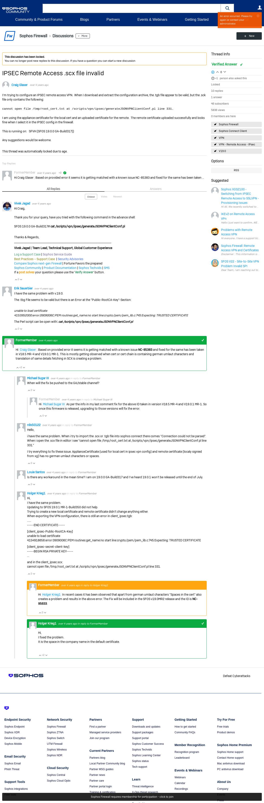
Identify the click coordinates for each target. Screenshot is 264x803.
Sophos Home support (230, 752)
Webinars (180, 777)
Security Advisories (70, 259)
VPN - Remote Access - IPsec (237, 144)
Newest (117, 196)
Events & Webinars (152, 19)
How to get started (185, 726)
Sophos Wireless (57, 749)
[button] (227, 8)
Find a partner (97, 726)
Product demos (226, 732)
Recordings (181, 788)
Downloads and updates (146, 726)
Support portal (140, 738)
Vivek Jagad (22, 203)
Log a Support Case (27, 254)
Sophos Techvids (90, 268)
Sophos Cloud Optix (59, 780)
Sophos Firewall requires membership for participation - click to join (132, 797)
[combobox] (132, 8)
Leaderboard (182, 757)
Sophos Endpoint (14, 726)
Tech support (139, 766)
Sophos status (140, 761)
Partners (113, 19)
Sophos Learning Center (146, 755)
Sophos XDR (12, 732)
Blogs (84, 19)
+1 (216, 78)
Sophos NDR (54, 755)
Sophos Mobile (13, 743)
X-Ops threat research (145, 792)
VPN (221, 138)
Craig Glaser (19, 85)
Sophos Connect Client (233, 131)
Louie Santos (36, 472)
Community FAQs (185, 732)
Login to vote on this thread (217, 71)
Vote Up (16, 279)
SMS (107, 268)
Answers (156, 189)
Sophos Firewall (228, 124)
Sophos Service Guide (57, 254)
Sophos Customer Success (148, 743)
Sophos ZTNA (55, 732)
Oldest (91, 196)
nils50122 (34, 425)
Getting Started (197, 19)
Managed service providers (105, 732)
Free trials (223, 726)
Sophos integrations (16, 788)
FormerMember (91, 378)
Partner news (97, 775)
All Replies (53, 189)
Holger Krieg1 (36, 493)
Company (222, 788)
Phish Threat (11, 769)
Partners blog (97, 757)
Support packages (142, 732)
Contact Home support (230, 757)
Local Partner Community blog (107, 763)
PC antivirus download (230, 769)
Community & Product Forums (38, 19)
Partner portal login (100, 786)
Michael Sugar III (38, 378)
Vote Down (21, 279)
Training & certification (102, 792)
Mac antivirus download (231, 763)
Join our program (99, 738)
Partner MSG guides (101, 769)
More (84, 36)
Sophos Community (27, 268)
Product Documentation (60, 268)
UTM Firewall (55, 743)
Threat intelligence (143, 786)
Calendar (180, 783)
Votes (104, 196)
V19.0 (222, 151)
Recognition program (187, 752)
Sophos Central (56, 775)
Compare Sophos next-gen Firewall (38, 263)
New (252, 36)
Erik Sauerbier (23, 288)
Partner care (96, 780)
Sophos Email (12, 763)
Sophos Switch (55, 738)
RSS (236, 170)
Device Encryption (15, 738)
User (259, 7)
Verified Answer (225, 64)
